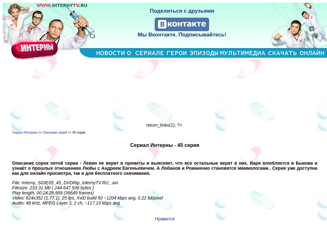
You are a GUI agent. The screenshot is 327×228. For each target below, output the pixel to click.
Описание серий (55, 132)
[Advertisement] (164, 91)
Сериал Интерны (24, 132)
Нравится (165, 218)
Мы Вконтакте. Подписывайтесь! (182, 35)
